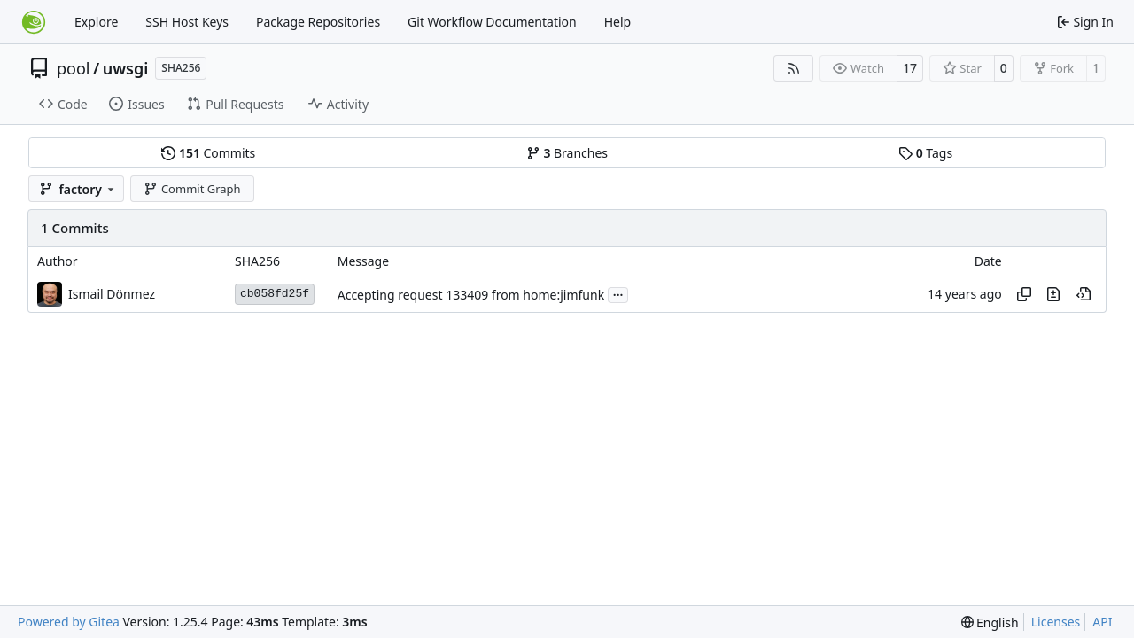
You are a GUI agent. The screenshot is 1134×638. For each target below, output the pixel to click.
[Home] (33, 22)
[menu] (990, 622)
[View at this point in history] (1083, 294)
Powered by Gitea (69, 621)
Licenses (1056, 621)
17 (910, 67)
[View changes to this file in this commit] (1053, 294)
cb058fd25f (274, 293)
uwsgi (126, 68)
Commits (208, 152)
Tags (925, 152)
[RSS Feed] (793, 68)
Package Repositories (318, 21)
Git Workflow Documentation (492, 21)
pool (73, 68)
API (1102, 621)
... (618, 293)
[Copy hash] (1024, 294)
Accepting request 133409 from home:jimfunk (471, 294)
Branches (567, 152)
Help (618, 21)
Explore (96, 21)
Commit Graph (192, 189)
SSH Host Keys (187, 21)
